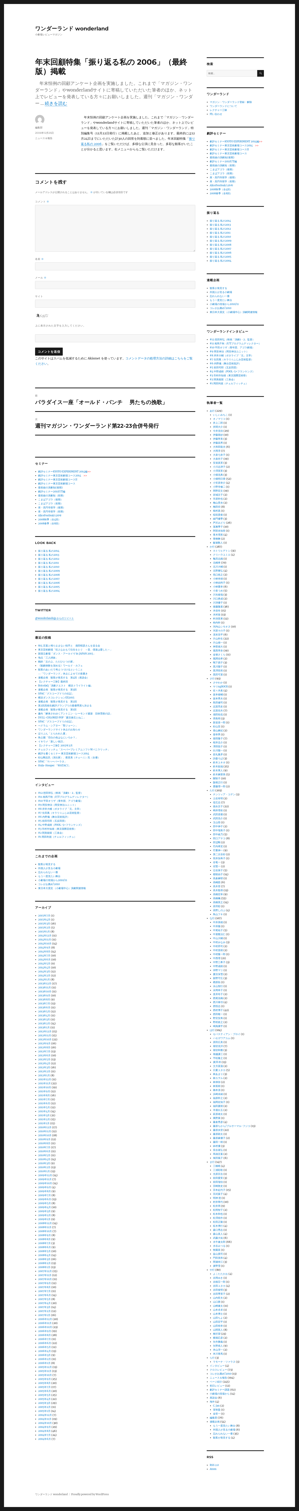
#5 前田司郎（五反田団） (52, 820)
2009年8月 (44, 1191)
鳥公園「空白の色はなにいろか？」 (58, 737)
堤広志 (216, 802)
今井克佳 (218, 430)
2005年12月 (45, 1367)
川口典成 (218, 598)
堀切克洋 (218, 1046)
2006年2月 (44, 1359)
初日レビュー (217, 1385)
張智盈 (216, 1409)
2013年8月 (44, 999)
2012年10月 (44, 1039)
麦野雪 (216, 1265)
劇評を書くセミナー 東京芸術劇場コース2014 (63, 753)
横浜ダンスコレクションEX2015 (56, 697)
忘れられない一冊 (48, 872)
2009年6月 (44, 1199)
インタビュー (217, 1365)
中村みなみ (219, 942)
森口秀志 (218, 1230)
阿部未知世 (219, 530)
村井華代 (218, 1202)
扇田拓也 (218, 714)
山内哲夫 (218, 1297)
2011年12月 (44, 1079)
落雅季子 (218, 526)
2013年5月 (44, 1011)
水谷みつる (219, 1245)
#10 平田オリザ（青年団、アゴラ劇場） (60, 800)
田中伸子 (218, 826)
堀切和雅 (218, 1050)
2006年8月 (44, 1335)
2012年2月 (44, 1071)
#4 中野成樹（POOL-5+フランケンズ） (60, 824)
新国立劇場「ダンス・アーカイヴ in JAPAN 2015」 (67, 653)
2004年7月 (44, 1435)
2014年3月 (44, 971)
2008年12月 (45, 1223)
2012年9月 (44, 1043)
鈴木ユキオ (219, 762)
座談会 (213, 1397)
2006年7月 (44, 1339)
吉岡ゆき (218, 1277)
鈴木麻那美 (219, 774)
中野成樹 (218, 966)
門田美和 (218, 1257)
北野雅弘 (218, 570)
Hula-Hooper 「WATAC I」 (54, 765)
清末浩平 (218, 634)
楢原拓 (216, 982)
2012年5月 (44, 1059)
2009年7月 (44, 1195)
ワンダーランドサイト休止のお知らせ (59, 729)
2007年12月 (45, 1271)
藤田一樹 (218, 1142)
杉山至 (216, 726)
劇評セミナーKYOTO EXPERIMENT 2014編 (64, 471)
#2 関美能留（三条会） (51, 832)
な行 (212, 918)
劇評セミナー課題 (220, 1389)
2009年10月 (45, 1183)
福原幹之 (218, 1098)
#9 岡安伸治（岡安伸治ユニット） (57, 804)
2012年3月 (44, 1067)
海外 (212, 1401)
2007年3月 (44, 1307)
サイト (39, 296)
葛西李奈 (218, 650)
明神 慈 (217, 1198)
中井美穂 (218, 922)
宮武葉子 (218, 1194)
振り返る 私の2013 (48, 554)
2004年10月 (45, 1423)
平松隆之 (218, 1058)
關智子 (216, 778)
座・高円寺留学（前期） (51, 511)
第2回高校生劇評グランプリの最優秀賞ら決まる (65, 705)
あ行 (212, 410)
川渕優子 (218, 602)
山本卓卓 (218, 1309)
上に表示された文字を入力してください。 (60, 325)
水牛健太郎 (219, 1242)
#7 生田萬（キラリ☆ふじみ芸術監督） (60, 812)
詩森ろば (218, 758)
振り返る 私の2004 (49, 590)
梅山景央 (218, 502)
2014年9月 (44, 947)
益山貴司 (218, 1253)
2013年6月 (44, 1007)
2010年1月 (44, 1171)
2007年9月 (44, 1283)
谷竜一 (216, 862)
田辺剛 (216, 842)
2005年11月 (44, 1371)
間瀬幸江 (218, 1261)
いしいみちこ (220, 414)
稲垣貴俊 (218, 514)
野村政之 (218, 1022)
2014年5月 (44, 963)
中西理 (216, 958)
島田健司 (218, 702)
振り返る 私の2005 (49, 586)
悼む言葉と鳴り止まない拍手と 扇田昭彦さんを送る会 (69, 645)
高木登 (216, 886)
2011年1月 (44, 1123)
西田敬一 (218, 1014)
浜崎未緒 (218, 1094)
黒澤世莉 (218, 670)
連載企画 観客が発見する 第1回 (57, 709)
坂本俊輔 (218, 694)
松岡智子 (218, 1210)
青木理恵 (218, 534)
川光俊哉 (218, 594)
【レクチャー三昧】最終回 (53, 681)
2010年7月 (44, 1147)
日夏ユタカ (219, 1070)
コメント (42, 201)
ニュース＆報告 (43, 138)
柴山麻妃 (218, 730)
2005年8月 (44, 1383)
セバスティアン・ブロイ (226, 1034)
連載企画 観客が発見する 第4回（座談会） (63, 677)
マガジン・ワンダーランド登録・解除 (231, 102)
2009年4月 (44, 1207)
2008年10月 (45, 1231)
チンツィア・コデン (224, 794)
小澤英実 (218, 470)
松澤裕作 (218, 1218)
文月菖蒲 (218, 1066)
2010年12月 (44, 1127)
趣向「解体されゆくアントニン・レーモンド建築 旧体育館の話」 (75, 713)
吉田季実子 (219, 1293)
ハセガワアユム (221, 1038)
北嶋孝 (216, 562)
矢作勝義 (218, 1341)
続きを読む (56, 103)
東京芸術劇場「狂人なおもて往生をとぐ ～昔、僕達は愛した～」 (75, 649)
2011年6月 (44, 1103)
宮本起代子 (219, 1190)
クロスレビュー (218, 1369)
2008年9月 (44, 1235)
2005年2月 (44, 1407)
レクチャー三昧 (218, 110)
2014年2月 (44, 975)
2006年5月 (44, 1347)
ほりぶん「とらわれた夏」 (53, 733)
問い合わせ (216, 114)
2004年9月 (44, 1427)
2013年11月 (44, 987)
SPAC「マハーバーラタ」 (52, 761)
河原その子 (219, 630)
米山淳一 (218, 1349)
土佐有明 (218, 798)
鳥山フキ (218, 914)
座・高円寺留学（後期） (51, 507)
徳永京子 (218, 806)
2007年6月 (44, 1295)
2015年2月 (44, 927)
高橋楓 (216, 898)
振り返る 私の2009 (49, 570)
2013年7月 (44, 1003)
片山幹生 (218, 638)
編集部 (39, 127)
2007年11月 (44, 1275)
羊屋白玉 (218, 1110)
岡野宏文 (218, 490)
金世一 (216, 1413)
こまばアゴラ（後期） (50, 499)
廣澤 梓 (217, 1062)
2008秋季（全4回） (49, 519)
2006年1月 (44, 1363)
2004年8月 (44, 1431)
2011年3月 (44, 1115)
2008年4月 (44, 1255)
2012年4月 (44, 1063)
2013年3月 (44, 1019)
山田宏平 (218, 1321)
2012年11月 (44, 1035)
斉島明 (216, 718)
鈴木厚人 (218, 770)
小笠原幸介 (219, 482)
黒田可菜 (218, 674)
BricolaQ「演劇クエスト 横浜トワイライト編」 (65, 685)
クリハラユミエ (221, 554)
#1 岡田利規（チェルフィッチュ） (57, 836)
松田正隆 (218, 1222)
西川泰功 (218, 1002)
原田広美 (218, 1042)
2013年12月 (44, 983)
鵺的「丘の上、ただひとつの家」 (56, 661)
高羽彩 (216, 906)
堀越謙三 (218, 1054)
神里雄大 (218, 646)
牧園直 (216, 1249)
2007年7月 (44, 1291)
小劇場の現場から (220, 1393)
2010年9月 (44, 1139)
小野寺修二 (219, 486)
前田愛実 (218, 1178)
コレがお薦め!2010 (49, 884)
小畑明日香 (219, 478)
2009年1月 (44, 1219)
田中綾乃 (218, 834)
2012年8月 (44, 1047)
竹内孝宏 (218, 846)
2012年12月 (44, 1031)
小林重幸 (218, 586)
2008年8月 (44, 1239)
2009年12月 (45, 1175)
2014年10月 (44, 943)
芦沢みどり (219, 522)
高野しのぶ (219, 910)
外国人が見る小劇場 (49, 868)
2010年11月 (44, 1131)
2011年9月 (44, 1091)
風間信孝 (218, 658)
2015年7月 (44, 915)
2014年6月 (44, 959)
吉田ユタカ (219, 1285)
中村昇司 (218, 946)
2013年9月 (44, 995)
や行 (212, 1269)
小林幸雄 (218, 578)
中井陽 (216, 926)
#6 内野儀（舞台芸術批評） (54, 816)
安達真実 (218, 462)
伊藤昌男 (218, 442)
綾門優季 (218, 518)
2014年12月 (44, 935)
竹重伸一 (218, 850)
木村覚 (216, 614)
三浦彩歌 (218, 1170)
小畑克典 (218, 474)
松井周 (216, 1206)
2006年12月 (45, 1319)
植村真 (216, 510)
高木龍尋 (218, 890)
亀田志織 (218, 558)
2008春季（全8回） (49, 523)
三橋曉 (216, 1166)
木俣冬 (216, 610)
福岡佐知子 (219, 1102)
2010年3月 (44, 1163)
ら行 (212, 1357)
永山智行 (218, 986)
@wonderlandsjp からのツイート (54, 618)
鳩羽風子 (218, 1158)
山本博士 (218, 1313)
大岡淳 (216, 450)
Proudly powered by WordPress (90, 1494)
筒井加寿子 (219, 858)
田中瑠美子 (219, 830)
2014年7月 (44, 955)
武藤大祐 (218, 1238)
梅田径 (216, 506)
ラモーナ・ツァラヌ (224, 1361)
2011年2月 (44, 1119)
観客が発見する (46, 864)
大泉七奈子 (219, 454)
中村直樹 (218, 950)
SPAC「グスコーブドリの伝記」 (56, 693)
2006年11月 (45, 1323)
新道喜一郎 (219, 722)
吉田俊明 (218, 1289)
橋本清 (216, 1090)
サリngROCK (220, 686)
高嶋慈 (216, 882)
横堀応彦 (218, 1337)
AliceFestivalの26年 (50, 515)
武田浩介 (218, 818)
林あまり (218, 1074)
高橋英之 (218, 902)
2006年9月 (44, 1331)
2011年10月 (44, 1087)
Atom (213, 1469)
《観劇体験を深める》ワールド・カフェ (60, 665)
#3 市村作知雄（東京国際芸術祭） (57, 828)
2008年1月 (44, 1267)
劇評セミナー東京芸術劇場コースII (57, 479)
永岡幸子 (218, 990)
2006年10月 (45, 1327)
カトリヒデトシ (221, 550)
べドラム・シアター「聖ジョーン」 (58, 725)
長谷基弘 (218, 1150)
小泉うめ (218, 590)
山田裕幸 (218, 1325)
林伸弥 (216, 1082)
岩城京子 (218, 494)
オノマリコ (219, 418)
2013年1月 (44, 1027)
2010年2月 (44, 1167)
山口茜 (216, 1301)
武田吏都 (218, 814)
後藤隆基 (218, 606)
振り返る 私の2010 (48, 566)
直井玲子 (218, 994)
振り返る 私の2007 (49, 578)
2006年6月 (44, 1343)
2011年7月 (44, 1099)
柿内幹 (216, 622)
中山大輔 (218, 938)
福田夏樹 (218, 1106)
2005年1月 (44, 1411)
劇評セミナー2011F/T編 (51, 491)
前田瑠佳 (218, 1182)
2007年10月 (45, 1279)
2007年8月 (44, 1287)
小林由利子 (219, 582)
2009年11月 (45, 1179)
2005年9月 (44, 1379)
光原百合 (218, 1174)
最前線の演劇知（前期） (51, 495)
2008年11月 (44, 1227)
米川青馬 (218, 1353)
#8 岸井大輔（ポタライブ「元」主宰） (60, 808)
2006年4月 (44, 1351)
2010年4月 (44, 1159)
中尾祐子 (218, 930)
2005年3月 (44, 1403)
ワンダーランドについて (223, 106)
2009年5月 (44, 1203)
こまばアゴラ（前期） (50, 503)
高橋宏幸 (218, 894)
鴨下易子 (218, 662)
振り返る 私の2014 (48, 550)
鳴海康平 (218, 1026)
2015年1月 (44, 931)
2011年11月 (44, 1083)
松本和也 (218, 1214)
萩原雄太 (218, 1114)
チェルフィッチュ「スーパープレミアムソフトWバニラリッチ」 (74, 749)
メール (41, 277)
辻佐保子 (218, 870)
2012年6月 (44, 1055)
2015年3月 (44, 923)
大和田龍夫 (219, 446)
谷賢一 (216, 866)
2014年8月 (44, 951)
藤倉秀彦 (218, 1122)
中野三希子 (219, 962)
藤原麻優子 (219, 1138)
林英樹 (216, 1086)
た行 (212, 790)
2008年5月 (44, 1251)
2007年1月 (44, 1315)
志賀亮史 (218, 706)
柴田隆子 (218, 738)
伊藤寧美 (218, 438)
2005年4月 (44, 1399)
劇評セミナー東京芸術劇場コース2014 (62, 475)
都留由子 (218, 874)
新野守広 (218, 978)
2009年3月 (44, 1211)
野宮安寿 (218, 1018)
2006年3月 (44, 1355)
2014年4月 (44, 967)
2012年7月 (44, 1051)
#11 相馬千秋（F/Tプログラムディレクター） (63, 796)
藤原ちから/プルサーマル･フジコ (231, 1126)
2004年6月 (44, 1439)
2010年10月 (44, 1135)
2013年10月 (44, 991)
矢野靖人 (218, 1345)
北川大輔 (218, 566)
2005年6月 (44, 1391)
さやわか (218, 682)
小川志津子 (219, 466)
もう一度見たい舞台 (49, 876)
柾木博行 (218, 1226)
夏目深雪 (218, 974)
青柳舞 (216, 538)
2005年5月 (44, 1395)
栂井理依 (218, 810)
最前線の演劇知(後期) (50, 487)
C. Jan (216, 1405)
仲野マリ (218, 970)
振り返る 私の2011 (48, 562)
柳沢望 (216, 1333)
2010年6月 (44, 1151)
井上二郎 (218, 422)
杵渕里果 (218, 618)
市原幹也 (218, 498)
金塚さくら (219, 654)
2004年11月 (44, 1419)
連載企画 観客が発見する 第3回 (57, 689)
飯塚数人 (218, 542)
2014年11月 (44, 939)
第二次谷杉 (219, 854)
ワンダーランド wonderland (72, 28)
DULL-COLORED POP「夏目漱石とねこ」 (62, 717)
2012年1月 (44, 1075)
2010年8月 (44, 1143)
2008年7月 (44, 1243)
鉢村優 (216, 1146)
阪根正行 (218, 782)
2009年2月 (44, 1215)
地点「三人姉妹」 (48, 657)
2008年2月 (44, 1263)
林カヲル (218, 1078)
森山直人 (218, 1234)
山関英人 (218, 1329)
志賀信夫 (218, 710)
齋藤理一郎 (219, 786)
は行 (212, 1030)
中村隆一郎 (219, 954)
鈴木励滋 (218, 766)
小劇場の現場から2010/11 (52, 880)
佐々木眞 (218, 690)
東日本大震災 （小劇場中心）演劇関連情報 (62, 888)
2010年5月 (44, 1155)
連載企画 (215, 1421)
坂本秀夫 (218, 698)
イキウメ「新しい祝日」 (51, 741)
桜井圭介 (218, 742)
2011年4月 (44, 1111)
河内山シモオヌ (221, 626)
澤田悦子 (218, 746)
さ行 (212, 678)
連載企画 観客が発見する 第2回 (57, 701)
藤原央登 (218, 1130)
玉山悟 (216, 822)
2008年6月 (44, 1247)
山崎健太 (218, 1305)
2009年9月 (44, 1187)
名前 (39, 259)
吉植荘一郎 (219, 1281)
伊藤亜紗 (218, 434)
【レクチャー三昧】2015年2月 (55, 745)
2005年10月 (45, 1375)
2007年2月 (44, 1311)
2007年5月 (44, 1299)
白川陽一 (218, 750)
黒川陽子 (218, 666)
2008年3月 (44, 1259)
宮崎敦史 (218, 1186)
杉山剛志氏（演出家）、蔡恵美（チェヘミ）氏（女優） (69, 757)
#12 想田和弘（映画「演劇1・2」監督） (60, 793)
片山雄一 (218, 642)
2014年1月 (44, 979)
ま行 (212, 1162)
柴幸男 (216, 734)
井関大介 (218, 426)
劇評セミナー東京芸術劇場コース (56, 483)
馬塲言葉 (218, 1154)
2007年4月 (44, 1303)
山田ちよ (218, 1317)
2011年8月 (44, 1095)
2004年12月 (45, 1415)
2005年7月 (44, 1387)
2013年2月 (44, 1023)
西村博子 (218, 1010)
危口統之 (218, 574)
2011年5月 (44, 1107)
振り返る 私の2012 (48, 558)
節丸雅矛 (218, 754)
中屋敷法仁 (219, 934)
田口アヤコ (219, 838)
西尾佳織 (218, 998)
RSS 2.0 (214, 1465)
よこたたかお (220, 1273)
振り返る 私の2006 (49, 582)
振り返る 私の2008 (49, 574)
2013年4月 (44, 1015)
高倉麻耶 (218, 878)
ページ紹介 (216, 1381)
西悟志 (216, 1006)
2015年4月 (44, 919)
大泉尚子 (218, 458)
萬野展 (216, 1118)
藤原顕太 (218, 1134)
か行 (212, 546)
